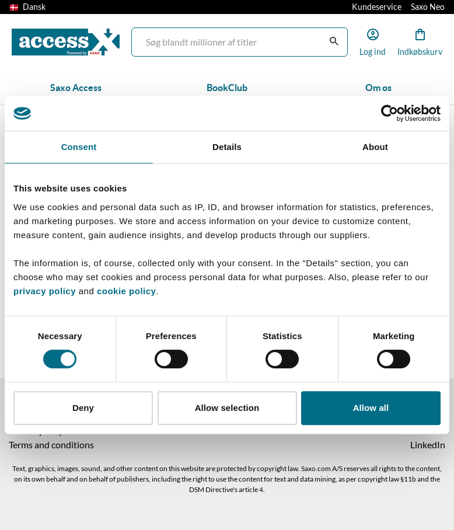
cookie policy (125, 291)
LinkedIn (427, 445)
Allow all (371, 408)
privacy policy (44, 291)
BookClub (227, 87)
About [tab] (375, 147)
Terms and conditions (51, 445)
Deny (83, 408)
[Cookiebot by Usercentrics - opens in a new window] (389, 113)
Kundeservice (376, 7)
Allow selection (227, 408)
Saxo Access (76, 87)
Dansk (27, 7)
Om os (378, 87)
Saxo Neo (428, 7)
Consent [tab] (79, 147)
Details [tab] (227, 147)
